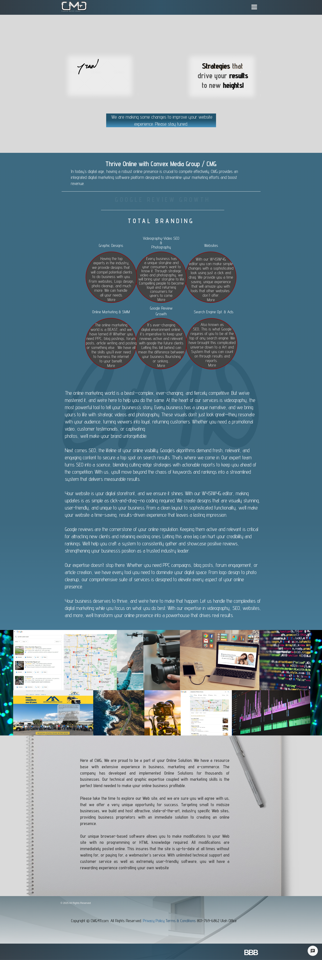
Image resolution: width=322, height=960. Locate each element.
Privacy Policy (154, 920)
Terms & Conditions (181, 920)
